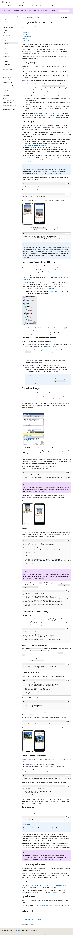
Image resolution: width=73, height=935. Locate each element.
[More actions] (69, 17)
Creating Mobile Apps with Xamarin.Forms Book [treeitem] (8, 101)
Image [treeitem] (6, 43)
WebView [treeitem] (7, 53)
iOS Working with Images (32, 885)
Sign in (69, 2)
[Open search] (66, 2)
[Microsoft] (3, 2)
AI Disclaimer (4, 934)
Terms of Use (51, 934)
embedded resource (47, 113)
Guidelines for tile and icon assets (33, 919)
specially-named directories (56, 291)
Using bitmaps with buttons (49, 346)
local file (38, 113)
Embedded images (27, 36)
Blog (19, 934)
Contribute (25, 934)
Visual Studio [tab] (26, 411)
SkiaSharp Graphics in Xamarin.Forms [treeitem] (9, 110)
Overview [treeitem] (6, 32)
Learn (23, 17)
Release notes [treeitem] (6, 95)
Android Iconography (30, 917)
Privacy (30, 934)
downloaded (56, 113)
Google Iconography (44, 885)
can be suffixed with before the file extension (46, 328)
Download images (27, 38)
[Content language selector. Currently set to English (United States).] (7, 930)
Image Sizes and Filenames (54, 173)
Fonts (63, 117)
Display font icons (54, 117)
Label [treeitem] (6, 46)
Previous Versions (30, 17)
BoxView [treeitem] (7, 40)
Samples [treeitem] (4, 98)
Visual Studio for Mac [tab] (35, 411)
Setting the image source (51, 352)
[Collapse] (17, 16)
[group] (46, 477)
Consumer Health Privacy (40, 934)
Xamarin (38, 17)
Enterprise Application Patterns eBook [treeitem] (9, 106)
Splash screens (56, 905)
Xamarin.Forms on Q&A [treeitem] (8, 93)
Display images (26, 32)
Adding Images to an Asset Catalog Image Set (36, 145)
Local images (26, 34)
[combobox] (10, 19)
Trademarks (58, 934)
